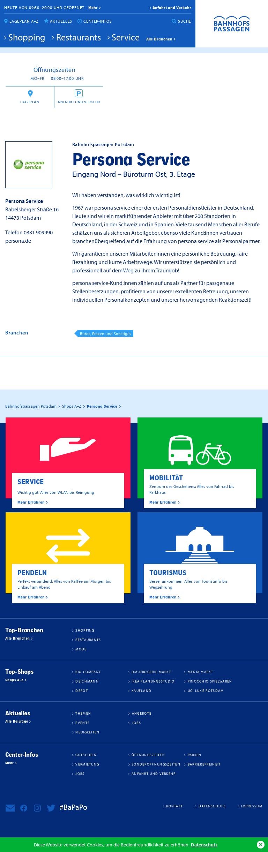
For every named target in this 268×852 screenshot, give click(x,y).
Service (126, 37)
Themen (83, 713)
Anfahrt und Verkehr (171, 7)
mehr (93, 7)
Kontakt (174, 806)
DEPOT (81, 690)
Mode (81, 649)
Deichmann (87, 681)
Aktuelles (61, 21)
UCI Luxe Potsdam (206, 690)
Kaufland (141, 690)
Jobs (136, 722)
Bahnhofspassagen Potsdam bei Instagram (37, 808)
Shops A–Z (14, 680)
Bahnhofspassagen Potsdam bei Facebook (24, 808)
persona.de (18, 240)
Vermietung (87, 764)
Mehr (9, 763)
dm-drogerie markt (151, 671)
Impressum (251, 806)
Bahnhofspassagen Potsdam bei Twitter (51, 808)
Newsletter (10, 808)
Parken (195, 754)
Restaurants (78, 37)
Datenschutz (204, 844)
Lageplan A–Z (24, 21)
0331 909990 (38, 232)
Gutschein (86, 754)
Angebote (141, 713)
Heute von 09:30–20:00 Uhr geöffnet (44, 7)
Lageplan (29, 101)
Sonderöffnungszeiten (156, 764)
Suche (184, 21)
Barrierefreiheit (204, 764)
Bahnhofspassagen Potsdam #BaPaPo (231, 23)
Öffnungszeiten (148, 754)
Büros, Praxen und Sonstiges (105, 333)
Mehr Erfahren (31, 502)
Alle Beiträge (16, 721)
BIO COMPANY (88, 671)
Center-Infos (97, 21)
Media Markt (200, 671)
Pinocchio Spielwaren (210, 681)
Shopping (26, 37)
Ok (261, 845)
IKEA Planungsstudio (153, 681)
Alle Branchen (159, 39)
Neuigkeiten (87, 732)
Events (82, 722)
